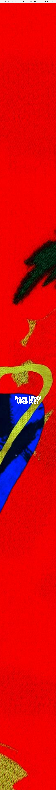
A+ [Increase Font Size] (47, 1)
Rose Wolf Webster (31, 1)
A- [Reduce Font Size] (45, 1)
